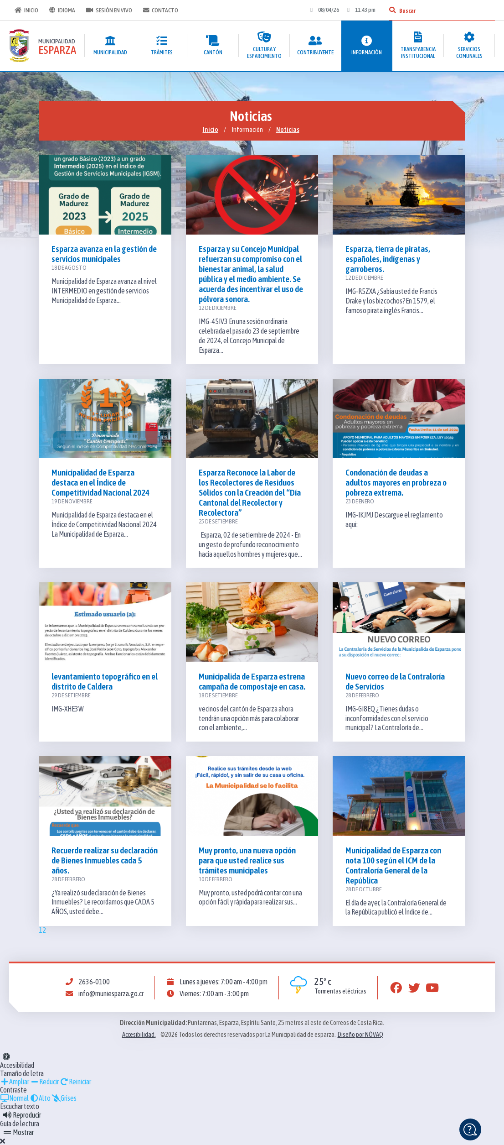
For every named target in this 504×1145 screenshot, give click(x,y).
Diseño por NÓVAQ (360, 1034)
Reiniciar (75, 1081)
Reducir (44, 1081)
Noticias (287, 129)
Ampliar (14, 1081)
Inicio (26, 10)
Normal (14, 1098)
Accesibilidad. (139, 1034)
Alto (40, 1098)
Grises (64, 1098)
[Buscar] (392, 10)
